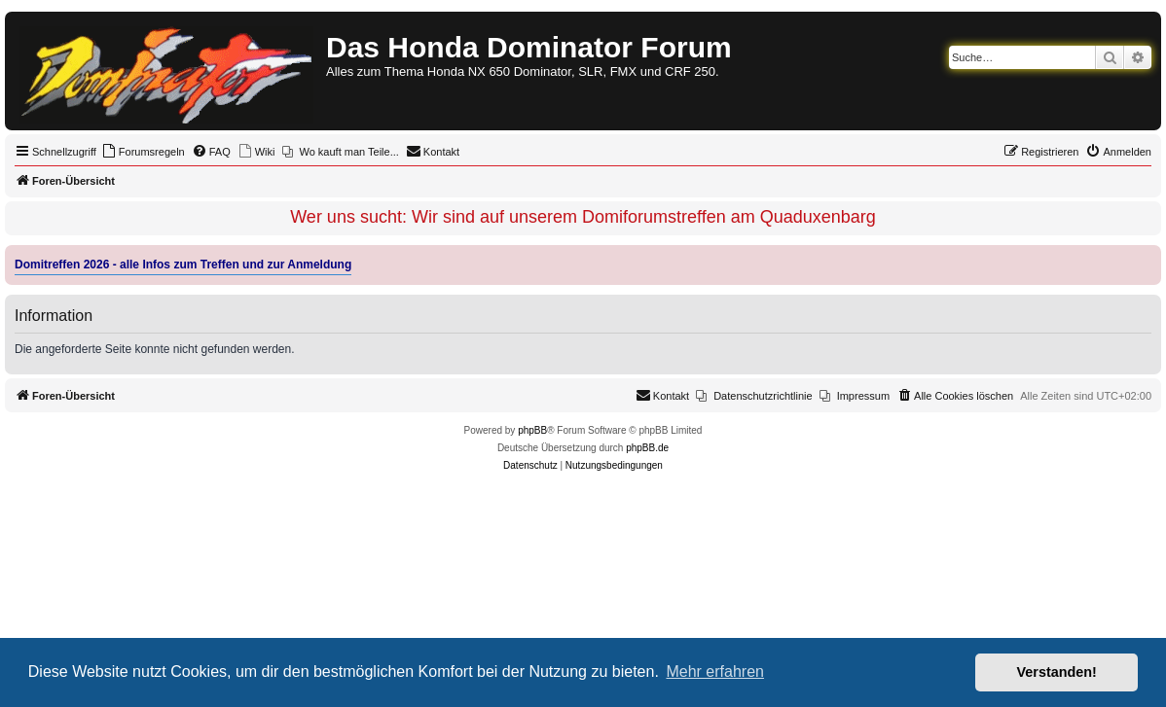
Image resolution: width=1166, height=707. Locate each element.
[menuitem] (143, 151)
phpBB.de (647, 447)
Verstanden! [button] (1057, 672)
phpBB (532, 430)
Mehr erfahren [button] (715, 671)
